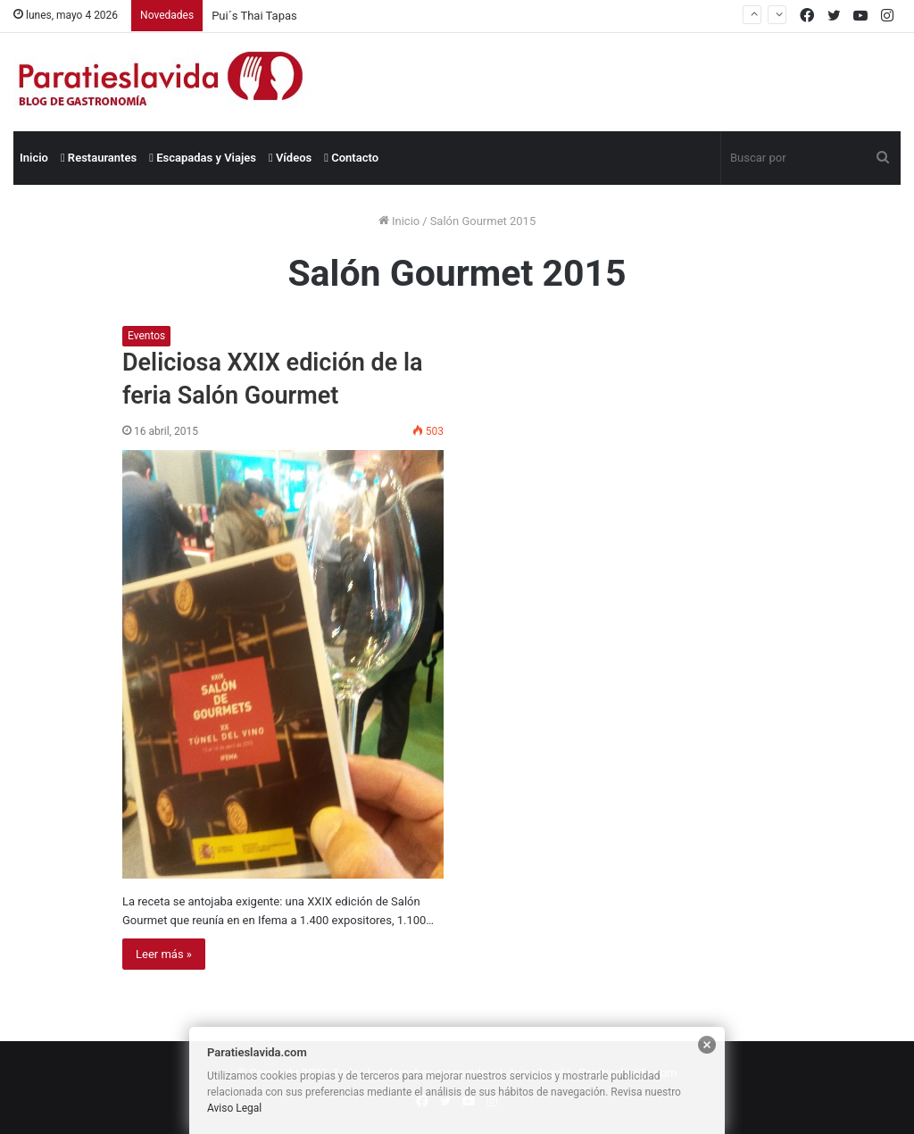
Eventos (146, 335)
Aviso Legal (234, 1108)
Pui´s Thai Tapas (254, 15)
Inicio (34, 157)
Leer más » (164, 954)
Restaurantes (99, 157)
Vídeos (290, 157)
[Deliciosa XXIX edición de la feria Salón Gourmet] (283, 664)
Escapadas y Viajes (202, 157)
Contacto (351, 157)
